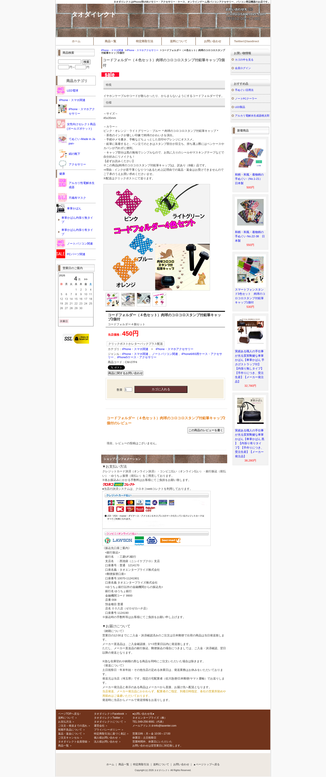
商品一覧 (110, 41)
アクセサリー (72, 164)
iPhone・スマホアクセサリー (142, 50)
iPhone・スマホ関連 (112, 50)
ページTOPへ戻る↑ (69, 713)
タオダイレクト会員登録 (72, 741)
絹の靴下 (69, 153)
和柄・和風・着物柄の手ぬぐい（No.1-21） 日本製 (250, 179)
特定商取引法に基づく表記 (110, 733)
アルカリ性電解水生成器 (76, 183)
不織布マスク (72, 197)
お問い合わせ (212, 41)
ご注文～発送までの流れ (72, 725)
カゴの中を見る (244, 59)
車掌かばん (68, 208)
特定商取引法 (144, 41)
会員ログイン (243, 68)
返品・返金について (70, 733)
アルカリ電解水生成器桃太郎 (252, 115)
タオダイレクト (93, 14)
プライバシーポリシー (107, 729)
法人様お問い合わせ (106, 741)
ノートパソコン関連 (165, 354)
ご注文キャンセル (68, 737)
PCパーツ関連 (70, 253)
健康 (62, 173)
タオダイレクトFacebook (109, 713)
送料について (178, 41)
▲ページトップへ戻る (206, 764)
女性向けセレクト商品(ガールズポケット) (76, 124)
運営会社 (99, 725)
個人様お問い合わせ (106, 737)
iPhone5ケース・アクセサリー (136, 357)
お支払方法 (64, 721)
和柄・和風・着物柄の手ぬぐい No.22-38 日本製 (250, 236)
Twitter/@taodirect (246, 41)
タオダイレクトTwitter (107, 717)
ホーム (76, 41)
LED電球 (67, 90)
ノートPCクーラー (246, 98)
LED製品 (240, 106)
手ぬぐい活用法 (244, 89)
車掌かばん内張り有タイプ (77, 232)
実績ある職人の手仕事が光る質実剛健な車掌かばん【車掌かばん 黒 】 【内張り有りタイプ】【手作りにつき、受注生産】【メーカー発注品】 (250, 443)
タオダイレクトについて (108, 721)
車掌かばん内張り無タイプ (77, 220)
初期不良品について (70, 729)
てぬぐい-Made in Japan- (76, 139)
